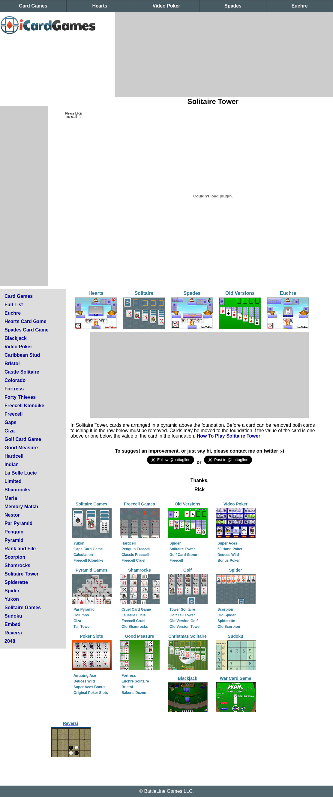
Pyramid (13, 540)
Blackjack (15, 338)
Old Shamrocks (135, 626)
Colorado (15, 380)
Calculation (83, 555)
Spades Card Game (26, 329)
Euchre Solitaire (135, 681)
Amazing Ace (85, 675)
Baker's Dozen (134, 693)
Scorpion (14, 557)
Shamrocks (17, 489)
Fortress (14, 388)
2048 (9, 641)
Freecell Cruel (133, 560)
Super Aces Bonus (89, 687)
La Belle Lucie (20, 472)
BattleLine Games (163, 791)
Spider (12, 590)
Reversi (13, 632)
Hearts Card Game (25, 321)
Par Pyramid (18, 523)
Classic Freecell (135, 555)
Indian (11, 464)
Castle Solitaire (21, 371)
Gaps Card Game (88, 549)
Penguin (13, 531)
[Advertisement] (168, 54)
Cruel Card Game (136, 609)
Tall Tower (82, 626)
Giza (9, 430)
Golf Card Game (22, 439)
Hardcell (13, 456)
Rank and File (20, 548)
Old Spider (227, 615)
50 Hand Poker (230, 549)
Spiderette (16, 582)
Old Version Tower (185, 626)
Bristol (12, 363)
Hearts (99, 5)
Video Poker (166, 5)
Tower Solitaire (182, 609)
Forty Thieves (20, 397)
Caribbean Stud (22, 355)
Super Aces (227, 543)
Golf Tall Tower (182, 615)
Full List (13, 304)
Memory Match (21, 506)
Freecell (13, 414)
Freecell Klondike (24, 405)
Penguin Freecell (136, 549)
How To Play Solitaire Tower (228, 435)
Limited (13, 481)
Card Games (33, 5)
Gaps (10, 422)
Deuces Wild (228, 555)
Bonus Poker (229, 560)
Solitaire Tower (21, 573)
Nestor (12, 515)
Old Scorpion (229, 626)
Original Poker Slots (91, 693)
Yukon (11, 599)
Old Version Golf (184, 621)
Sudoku (13, 615)
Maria (10, 498)
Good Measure (21, 447)
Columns (81, 615)
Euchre (299, 5)
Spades (233, 5)
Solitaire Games (22, 607)
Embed (12, 624)
